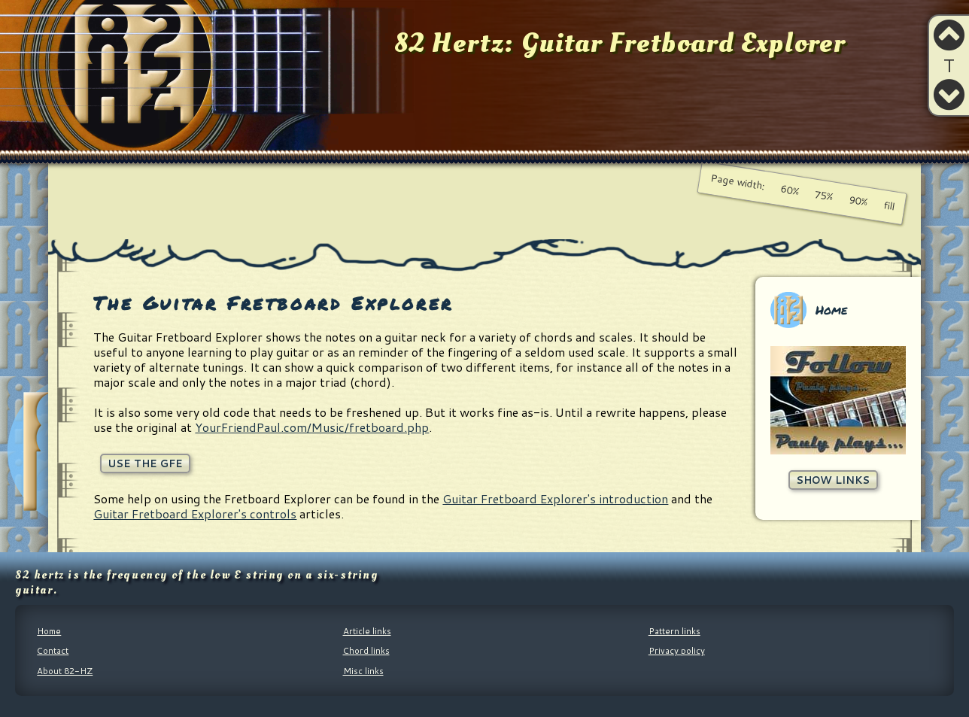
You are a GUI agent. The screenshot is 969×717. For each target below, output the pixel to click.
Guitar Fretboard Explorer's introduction (555, 498)
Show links (833, 479)
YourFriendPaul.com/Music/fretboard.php (312, 427)
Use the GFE (145, 463)
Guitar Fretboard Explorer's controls (194, 513)
